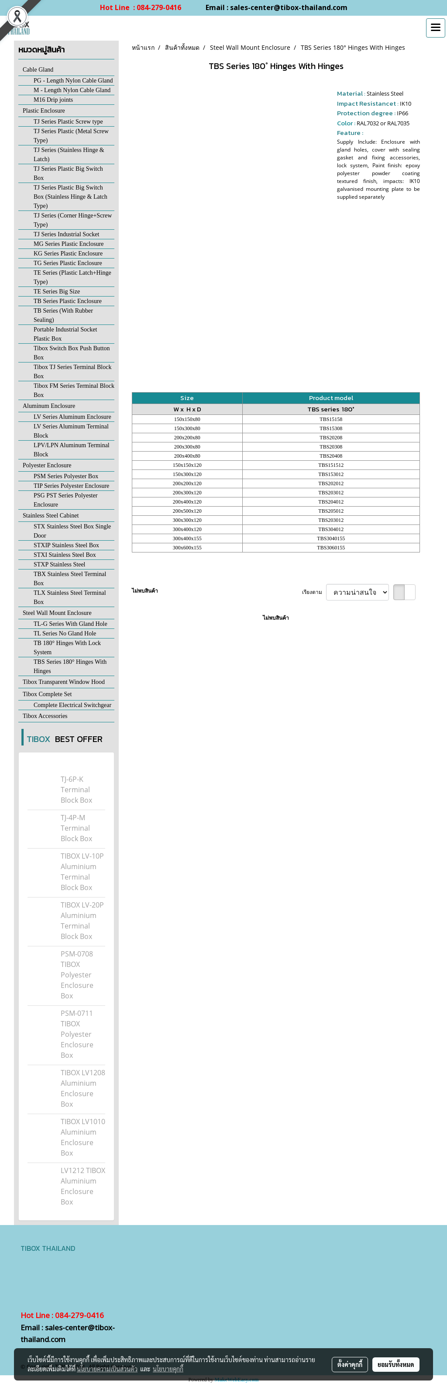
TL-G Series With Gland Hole (70, 624)
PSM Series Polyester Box (66, 476)
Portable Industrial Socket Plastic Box (65, 334)
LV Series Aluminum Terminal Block (71, 431)
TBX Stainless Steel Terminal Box (70, 579)
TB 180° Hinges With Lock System (67, 648)
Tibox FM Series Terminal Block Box (74, 390)
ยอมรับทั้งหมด (396, 1364)
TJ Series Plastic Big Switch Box (68, 173)
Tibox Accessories (45, 716)
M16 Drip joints (53, 100)
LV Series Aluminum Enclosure (72, 417)
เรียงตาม (314, 592)
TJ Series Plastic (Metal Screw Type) (71, 136)
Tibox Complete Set (47, 694)
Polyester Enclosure (47, 465)
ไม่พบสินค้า (145, 590)
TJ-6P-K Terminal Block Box (76, 789)
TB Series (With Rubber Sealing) (63, 315)
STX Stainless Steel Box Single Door (72, 531)
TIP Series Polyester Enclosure (71, 486)
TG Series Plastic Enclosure (68, 263)
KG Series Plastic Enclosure (68, 253)
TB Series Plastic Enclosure (68, 301)
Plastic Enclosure (44, 110)
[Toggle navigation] (435, 28)
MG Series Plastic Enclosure (69, 244)
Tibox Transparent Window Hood (64, 682)
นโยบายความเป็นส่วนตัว (107, 1369)
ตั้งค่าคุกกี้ (349, 1364)
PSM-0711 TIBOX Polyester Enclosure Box (77, 1034)
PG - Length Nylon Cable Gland (73, 80)
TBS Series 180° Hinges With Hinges (70, 666)
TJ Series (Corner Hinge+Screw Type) (73, 220)
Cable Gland (38, 69)
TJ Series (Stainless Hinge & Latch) (69, 154)
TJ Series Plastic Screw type (68, 121)
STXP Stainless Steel (60, 564)
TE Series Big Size (57, 291)
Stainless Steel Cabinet (51, 515)
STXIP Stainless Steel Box (66, 545)
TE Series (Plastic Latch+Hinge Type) (72, 277)
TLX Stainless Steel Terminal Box (70, 597)
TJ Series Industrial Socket (66, 234)
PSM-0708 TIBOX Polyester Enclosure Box (77, 975)
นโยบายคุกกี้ (168, 1369)
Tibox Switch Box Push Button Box (72, 353)
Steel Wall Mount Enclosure (57, 613)
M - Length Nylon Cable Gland (72, 90)
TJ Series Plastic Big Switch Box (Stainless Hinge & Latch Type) (70, 196)
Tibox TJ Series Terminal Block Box (72, 372)
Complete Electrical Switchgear (72, 705)
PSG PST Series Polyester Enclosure (65, 500)
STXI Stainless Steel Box (65, 555)
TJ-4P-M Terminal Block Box (76, 828)
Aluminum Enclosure (49, 406)
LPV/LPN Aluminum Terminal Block (72, 450)
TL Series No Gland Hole (65, 633)
